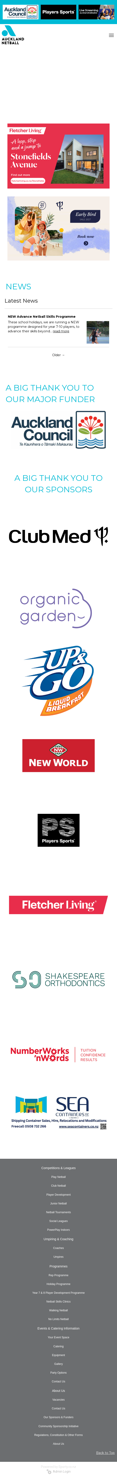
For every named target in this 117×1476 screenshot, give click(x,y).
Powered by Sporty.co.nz (58, 1467)
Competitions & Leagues (58, 1168)
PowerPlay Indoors (58, 1229)
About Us (58, 1391)
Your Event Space (58, 1337)
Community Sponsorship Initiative (58, 1426)
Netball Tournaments (58, 1212)
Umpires (59, 1256)
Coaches (58, 1248)
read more (61, 331)
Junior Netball (58, 1203)
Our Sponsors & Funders (59, 1417)
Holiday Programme (58, 1284)
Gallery (58, 1364)
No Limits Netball (58, 1319)
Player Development (58, 1194)
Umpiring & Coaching (58, 1239)
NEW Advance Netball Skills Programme (42, 317)
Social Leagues (58, 1221)
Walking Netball (58, 1310)
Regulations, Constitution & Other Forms (58, 1435)
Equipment (58, 1355)
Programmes (59, 1266)
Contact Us (58, 1381)
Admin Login (59, 1471)
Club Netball (58, 1185)
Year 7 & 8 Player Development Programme (58, 1292)
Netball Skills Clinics (58, 1301)
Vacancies (58, 1399)
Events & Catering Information (59, 1328)
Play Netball (58, 1177)
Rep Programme (58, 1275)
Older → (58, 355)
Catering (58, 1346)
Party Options (58, 1372)
